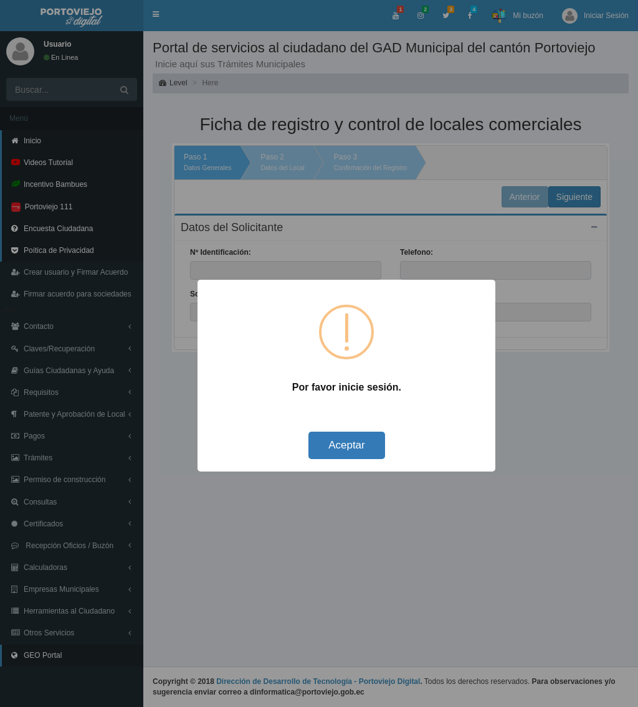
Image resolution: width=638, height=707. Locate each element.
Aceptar (346, 445)
